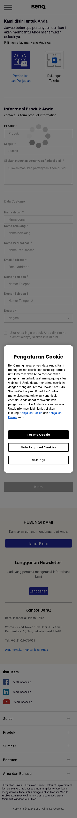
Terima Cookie (38, 435)
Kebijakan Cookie (31, 413)
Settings (38, 460)
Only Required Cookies (38, 447)
